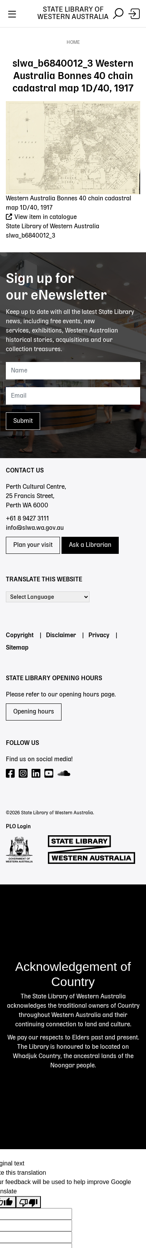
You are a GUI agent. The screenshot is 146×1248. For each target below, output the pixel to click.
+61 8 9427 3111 (27, 519)
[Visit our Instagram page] (23, 773)
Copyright (19, 635)
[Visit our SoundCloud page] (64, 773)
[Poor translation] (28, 1202)
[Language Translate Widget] (48, 596)
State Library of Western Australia (73, 13)
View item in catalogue (41, 217)
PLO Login (18, 826)
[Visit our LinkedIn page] (36, 773)
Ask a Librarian (90, 545)
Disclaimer (61, 635)
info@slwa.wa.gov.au (35, 528)
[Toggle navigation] (12, 13)
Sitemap (17, 648)
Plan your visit (33, 545)
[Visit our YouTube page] (49, 773)
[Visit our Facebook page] (11, 773)
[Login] (134, 13)
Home (73, 43)
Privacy (98, 635)
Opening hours (33, 712)
